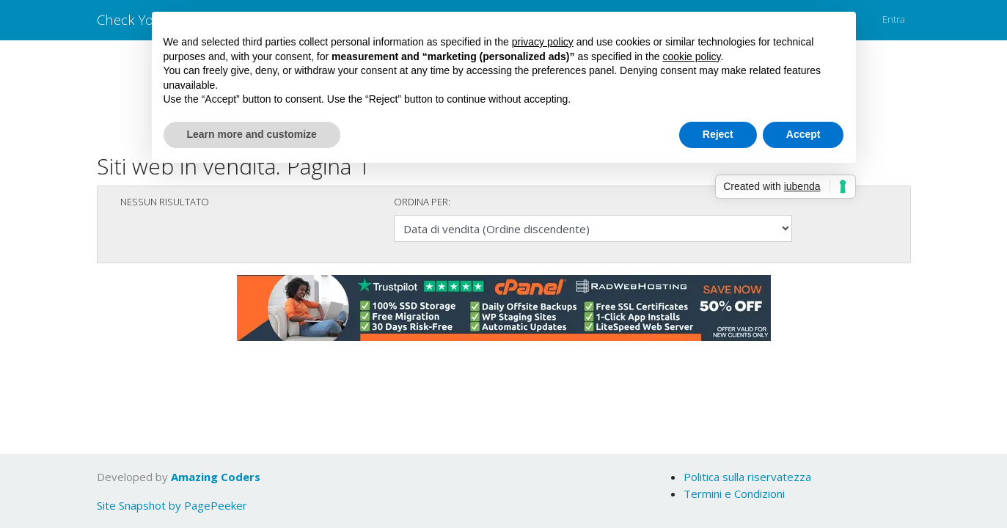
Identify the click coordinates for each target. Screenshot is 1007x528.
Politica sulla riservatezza (747, 476)
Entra (893, 19)
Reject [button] (718, 134)
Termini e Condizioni (734, 493)
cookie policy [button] (691, 56)
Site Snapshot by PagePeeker (172, 505)
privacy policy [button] (543, 42)
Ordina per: (422, 201)
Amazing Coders (215, 476)
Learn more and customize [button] (252, 134)
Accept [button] (803, 134)
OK (882, 473)
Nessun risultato (164, 201)
